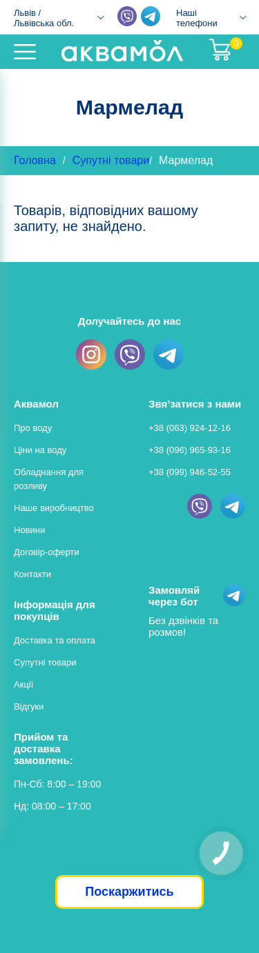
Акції (23, 684)
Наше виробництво (54, 508)
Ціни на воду (40, 450)
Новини (29, 530)
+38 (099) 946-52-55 (189, 472)
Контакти (32, 574)
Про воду (33, 428)
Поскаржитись (129, 892)
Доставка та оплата (54, 640)
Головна (35, 160)
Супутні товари (111, 160)
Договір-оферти (46, 552)
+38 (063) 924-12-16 (189, 428)
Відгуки (29, 706)
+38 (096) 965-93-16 (189, 450)
